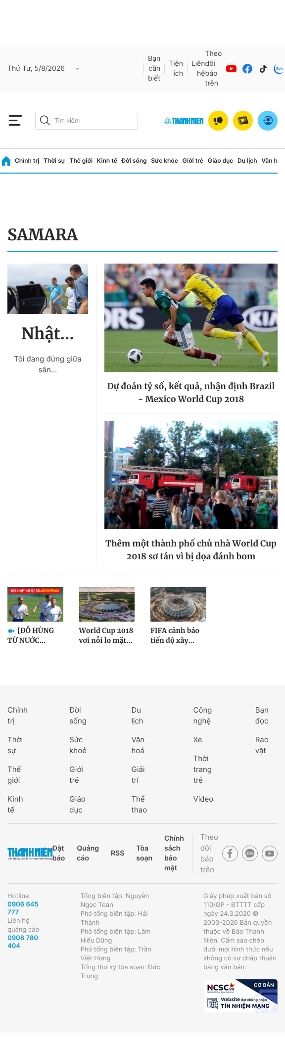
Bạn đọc (262, 715)
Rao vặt (262, 745)
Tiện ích (176, 68)
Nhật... (47, 334)
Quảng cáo (88, 853)
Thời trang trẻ (202, 769)
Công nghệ (202, 715)
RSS (117, 853)
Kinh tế (107, 160)
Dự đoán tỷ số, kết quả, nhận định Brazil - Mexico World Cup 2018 (191, 393)
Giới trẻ (193, 160)
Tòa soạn (144, 853)
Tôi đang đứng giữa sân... (47, 364)
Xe (197, 739)
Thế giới (81, 160)
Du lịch (247, 160)
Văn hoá (137, 745)
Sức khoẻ (78, 745)
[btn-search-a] (45, 120)
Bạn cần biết (154, 68)
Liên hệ (198, 68)
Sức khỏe (164, 160)
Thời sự (54, 160)
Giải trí (137, 775)
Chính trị (27, 160)
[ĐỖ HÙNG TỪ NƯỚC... (30, 635)
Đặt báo (58, 853)
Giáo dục (221, 160)
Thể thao (139, 804)
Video (203, 799)
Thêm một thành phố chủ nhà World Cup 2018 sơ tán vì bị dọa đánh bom (191, 550)
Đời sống (134, 160)
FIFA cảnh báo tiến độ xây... (174, 635)
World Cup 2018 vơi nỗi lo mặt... (106, 635)
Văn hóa (273, 160)
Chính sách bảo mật (174, 853)
